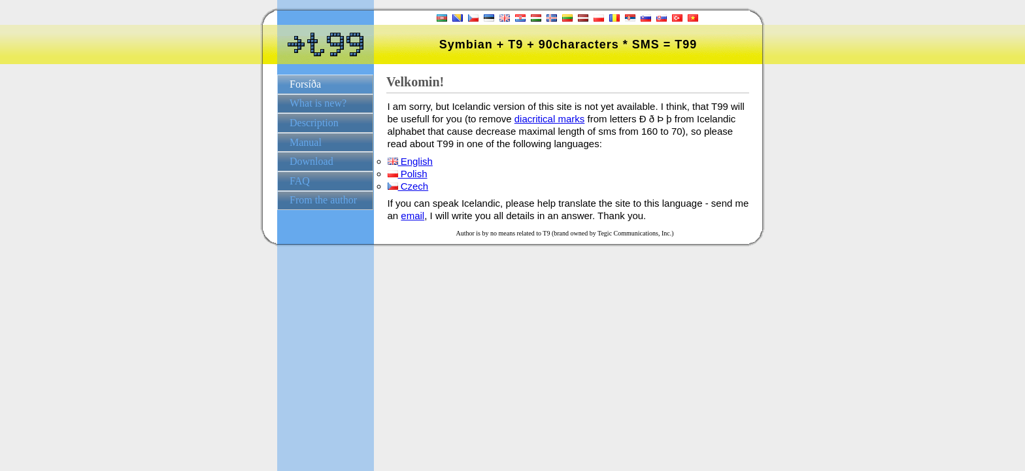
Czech (408, 186)
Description (314, 122)
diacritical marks (549, 118)
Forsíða (305, 84)
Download (311, 161)
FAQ (300, 180)
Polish (408, 173)
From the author (323, 199)
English (410, 161)
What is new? (318, 103)
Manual (306, 142)
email (412, 215)
